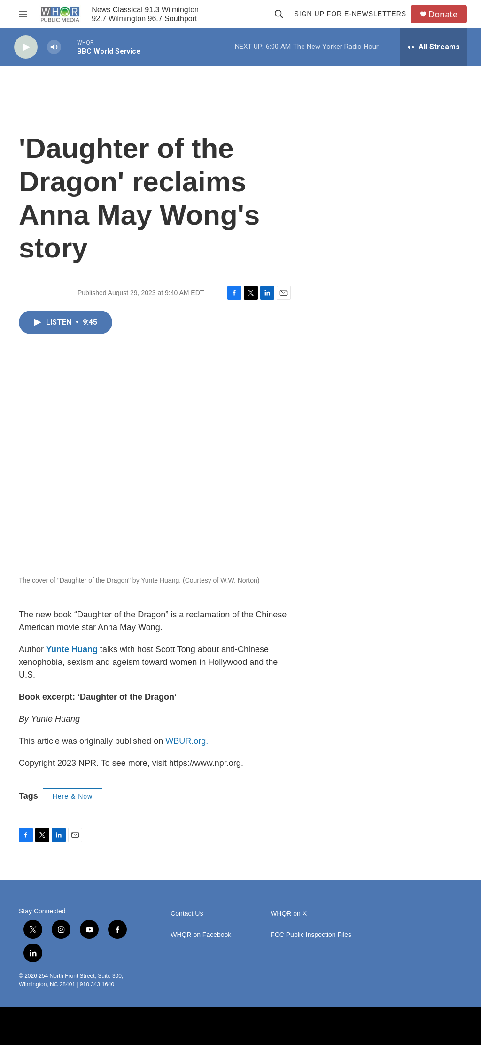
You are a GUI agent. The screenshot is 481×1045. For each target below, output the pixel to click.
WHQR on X (289, 913)
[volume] (54, 47)
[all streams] (433, 47)
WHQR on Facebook (201, 934)
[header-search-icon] (279, 14)
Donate (443, 14)
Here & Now (73, 796)
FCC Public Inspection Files (311, 934)
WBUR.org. (186, 741)
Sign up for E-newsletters (350, 13)
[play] (25, 47)
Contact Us (187, 913)
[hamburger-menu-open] (23, 14)
